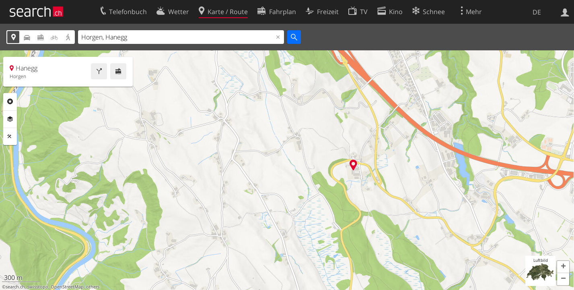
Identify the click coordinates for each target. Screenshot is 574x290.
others (92, 287)
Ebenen (10, 119)
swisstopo (37, 287)
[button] (563, 267)
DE (537, 12)
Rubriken (10, 101)
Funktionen (10, 136)
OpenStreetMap (67, 287)
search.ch (15, 287)
